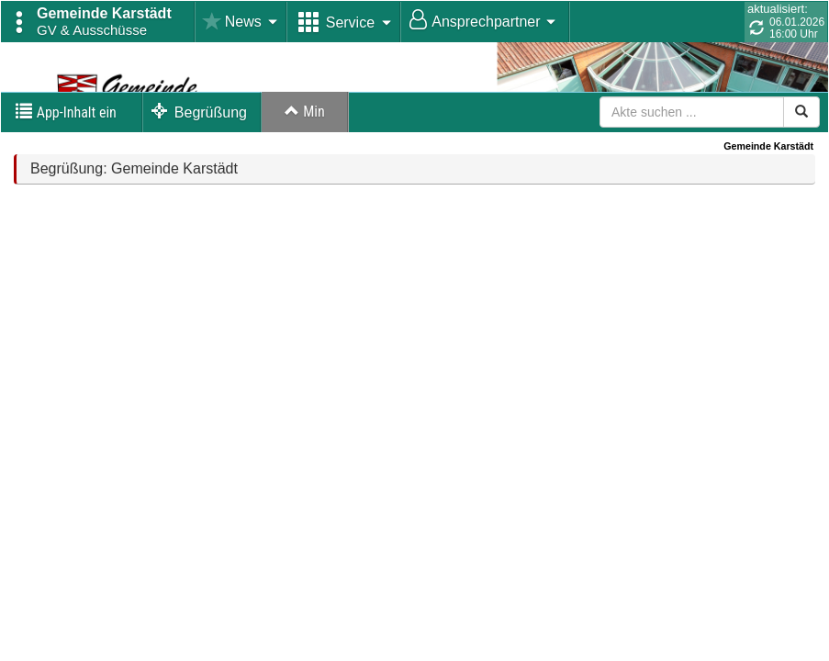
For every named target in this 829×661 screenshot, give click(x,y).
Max (306, 165)
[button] (98, 22)
